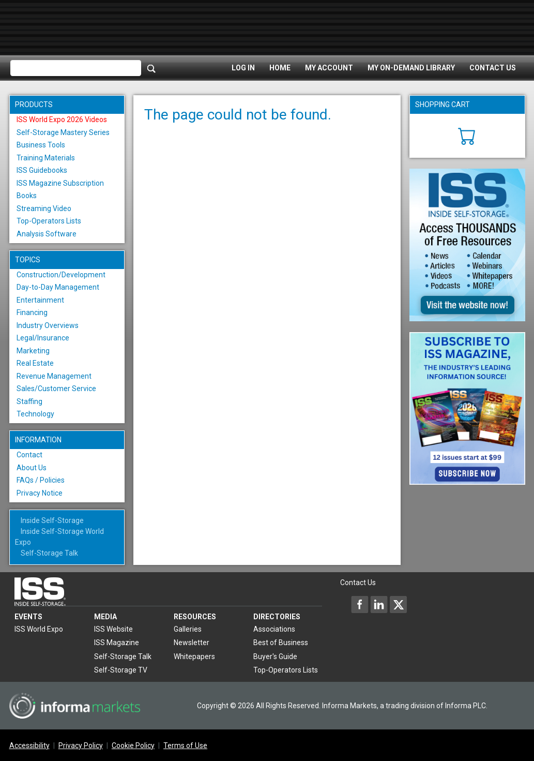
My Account (329, 68)
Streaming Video (44, 208)
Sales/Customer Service (56, 388)
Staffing (29, 401)
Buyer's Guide (275, 656)
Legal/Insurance (43, 338)
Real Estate (35, 363)
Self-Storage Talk (49, 553)
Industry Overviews (48, 325)
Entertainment (40, 300)
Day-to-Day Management (58, 287)
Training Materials (46, 158)
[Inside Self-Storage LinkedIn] (379, 604)
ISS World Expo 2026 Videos (62, 119)
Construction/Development (61, 275)
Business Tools (41, 145)
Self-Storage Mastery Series (63, 132)
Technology (35, 414)
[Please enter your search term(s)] (75, 68)
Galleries (188, 629)
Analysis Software (47, 234)
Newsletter (191, 642)
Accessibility (29, 745)
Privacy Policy (80, 745)
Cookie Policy (133, 745)
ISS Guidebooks (42, 170)
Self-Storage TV (120, 670)
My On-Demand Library (411, 68)
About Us (32, 468)
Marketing (33, 351)
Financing (32, 312)
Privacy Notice (40, 493)
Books (27, 195)
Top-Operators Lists (49, 221)
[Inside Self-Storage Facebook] (360, 604)
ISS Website (113, 629)
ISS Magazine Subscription (60, 183)
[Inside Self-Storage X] (398, 604)
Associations (274, 629)
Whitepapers (194, 656)
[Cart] (467, 135)
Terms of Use (185, 745)
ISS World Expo (38, 629)
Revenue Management (54, 376)
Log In (243, 68)
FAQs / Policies (41, 480)
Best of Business (280, 642)
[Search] (151, 68)
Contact (29, 455)
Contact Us (492, 68)
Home (280, 68)
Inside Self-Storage (52, 520)
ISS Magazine (116, 642)
